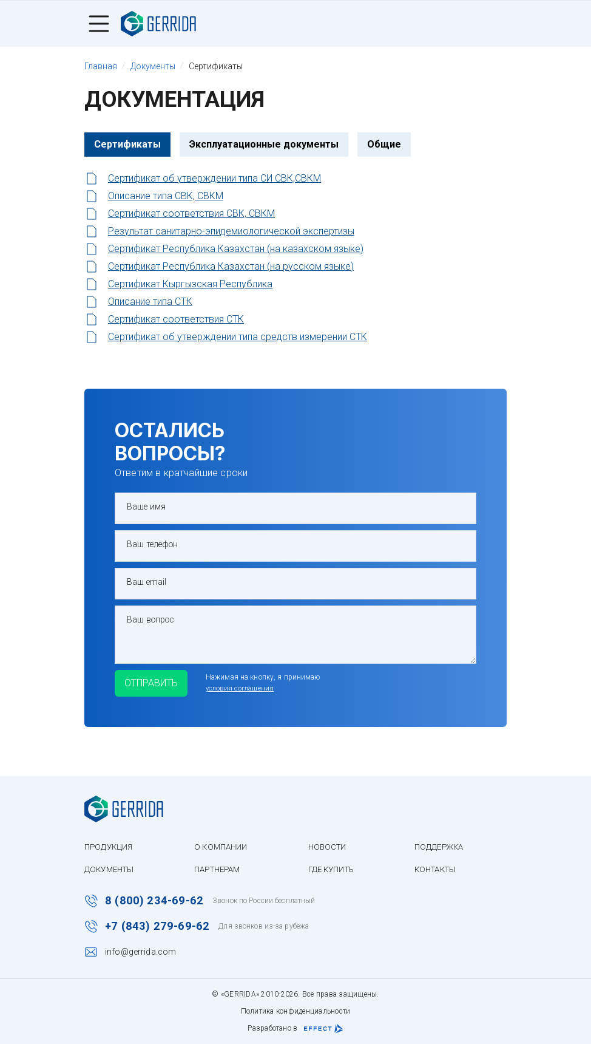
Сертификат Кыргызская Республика (190, 285)
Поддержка (453, 844)
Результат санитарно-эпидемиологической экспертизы (231, 232)
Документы (111, 867)
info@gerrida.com (140, 952)
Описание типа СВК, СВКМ (165, 197)
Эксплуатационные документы (264, 145)
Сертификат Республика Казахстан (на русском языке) (231, 267)
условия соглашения (265, 691)
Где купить (341, 867)
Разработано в (295, 1029)
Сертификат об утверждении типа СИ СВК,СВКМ (214, 179)
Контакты (450, 867)
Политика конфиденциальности (295, 1011)
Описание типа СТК (150, 303)
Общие (384, 145)
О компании (226, 844)
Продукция (109, 844)
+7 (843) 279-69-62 (158, 925)
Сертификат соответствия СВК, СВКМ (191, 214)
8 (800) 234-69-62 (154, 899)
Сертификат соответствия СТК (176, 320)
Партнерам (223, 867)
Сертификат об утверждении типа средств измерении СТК (237, 338)
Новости (336, 844)
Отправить (163, 686)
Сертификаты (127, 145)
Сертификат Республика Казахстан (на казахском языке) (235, 250)
